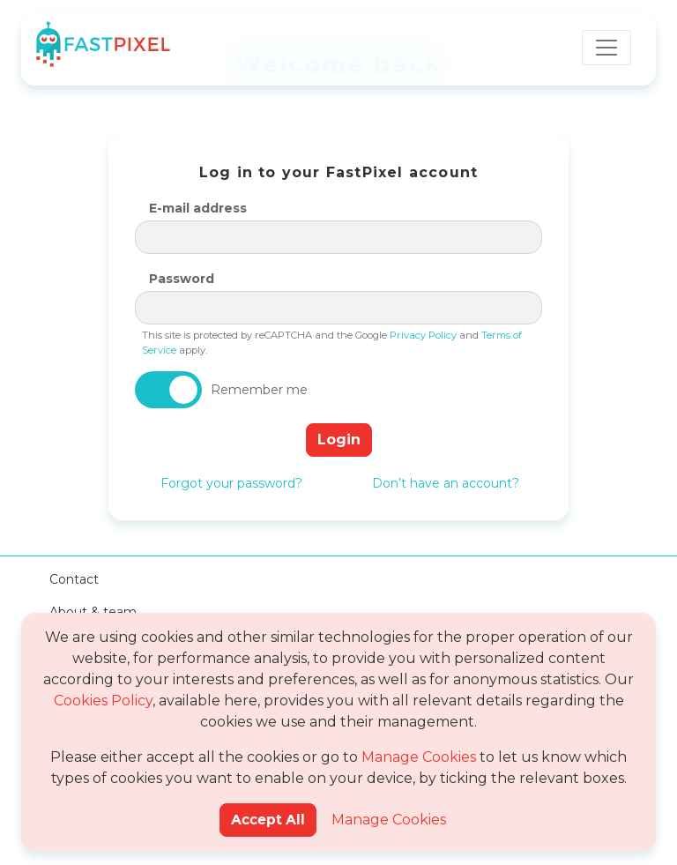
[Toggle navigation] (606, 47)
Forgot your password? (231, 483)
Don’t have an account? (445, 483)
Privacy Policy (423, 335)
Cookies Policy (103, 700)
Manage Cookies (418, 757)
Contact (74, 579)
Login (339, 439)
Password (181, 279)
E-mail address (198, 208)
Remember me (259, 390)
